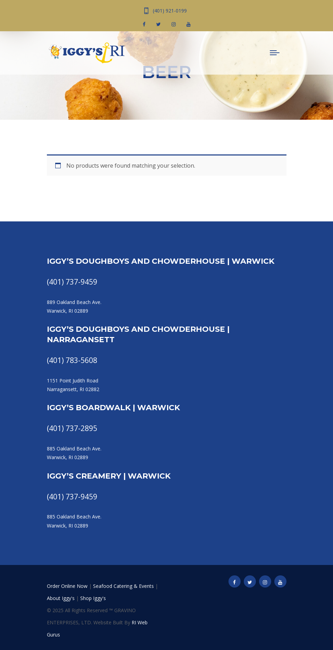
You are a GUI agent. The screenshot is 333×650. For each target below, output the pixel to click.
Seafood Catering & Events (123, 586)
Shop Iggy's (93, 598)
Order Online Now (67, 586)
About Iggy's (61, 598)
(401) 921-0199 (170, 10)
